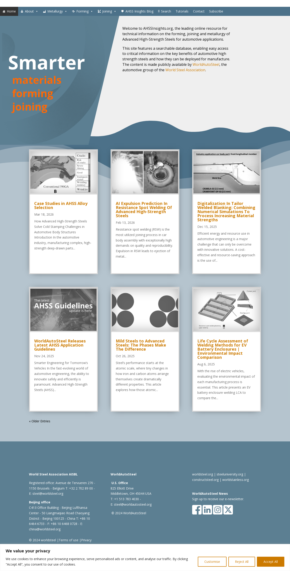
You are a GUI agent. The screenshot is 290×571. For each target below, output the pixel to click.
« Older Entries (39, 421)
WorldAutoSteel (206, 64)
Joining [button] (109, 11)
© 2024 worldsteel (42, 540)
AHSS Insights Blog (139, 11)
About (31, 11)
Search (166, 11)
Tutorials (182, 11)
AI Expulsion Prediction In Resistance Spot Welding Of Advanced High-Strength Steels (144, 209)
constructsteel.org (205, 479)
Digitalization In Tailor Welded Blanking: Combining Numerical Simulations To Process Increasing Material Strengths (226, 211)
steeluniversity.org (230, 474)
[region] (145, 557)
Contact (199, 11)
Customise (212, 561)
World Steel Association (185, 69)
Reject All (242, 561)
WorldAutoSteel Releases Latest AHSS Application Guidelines (60, 345)
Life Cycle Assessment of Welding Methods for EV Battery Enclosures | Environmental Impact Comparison (222, 349)
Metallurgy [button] (57, 11)
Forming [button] (84, 11)
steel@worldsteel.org (47, 493)
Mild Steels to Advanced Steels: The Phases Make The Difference (141, 345)
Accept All (270, 561)
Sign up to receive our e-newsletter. (218, 499)
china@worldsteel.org (44, 529)
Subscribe (216, 11)
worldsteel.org (202, 474)
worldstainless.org (235, 479)
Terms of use (68, 540)
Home (11, 11)
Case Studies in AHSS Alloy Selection (60, 205)
